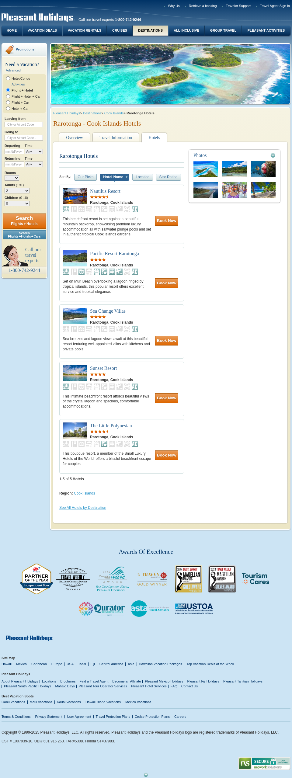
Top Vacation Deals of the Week (210, 664)
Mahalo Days (65, 686)
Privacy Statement (48, 716)
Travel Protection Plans (113, 716)
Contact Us (189, 686)
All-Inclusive (186, 30)
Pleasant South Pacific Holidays (27, 686)
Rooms (10, 173)
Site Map (8, 658)
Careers (180, 716)
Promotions (25, 49)
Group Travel (223, 30)
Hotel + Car (20, 108)
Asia (131, 664)
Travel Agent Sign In (275, 6)
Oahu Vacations (13, 702)
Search (24, 220)
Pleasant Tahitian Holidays (242, 681)
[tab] (234, 155)
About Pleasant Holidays (20, 681)
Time (29, 146)
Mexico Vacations (138, 702)
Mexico (21, 664)
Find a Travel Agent (93, 681)
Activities (18, 84)
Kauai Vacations (69, 702)
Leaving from (15, 118)
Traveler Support (238, 6)
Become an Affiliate (126, 681)
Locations (49, 681)
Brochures (67, 681)
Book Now (166, 220)
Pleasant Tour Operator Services (103, 686)
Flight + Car (20, 102)
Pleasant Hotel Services (149, 686)
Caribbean (39, 664)
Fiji (93, 664)
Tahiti (82, 664)
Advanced (13, 70)
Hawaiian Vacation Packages (160, 664)
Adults (14, 185)
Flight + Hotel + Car (26, 96)
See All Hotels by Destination (82, 507)
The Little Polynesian (111, 425)
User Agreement (79, 716)
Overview (74, 137)
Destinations (150, 30)
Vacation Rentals (84, 30)
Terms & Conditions (16, 716)
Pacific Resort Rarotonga (114, 253)
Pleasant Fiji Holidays (203, 681)
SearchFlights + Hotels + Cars (24, 234)
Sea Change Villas (108, 311)
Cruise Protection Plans (152, 716)
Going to (11, 132)
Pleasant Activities (266, 30)
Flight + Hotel (22, 90)
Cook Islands (114, 113)
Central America (111, 664)
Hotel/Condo (21, 78)
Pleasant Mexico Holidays (164, 681)
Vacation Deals (42, 30)
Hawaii (7, 664)
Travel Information (115, 137)
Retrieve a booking (203, 6)
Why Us (174, 6)
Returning (12, 158)
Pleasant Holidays (66, 113)
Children (16, 198)
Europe (56, 664)
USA (70, 664)
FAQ (174, 686)
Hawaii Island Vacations (103, 702)
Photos (200, 155)
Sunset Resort (103, 368)
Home (12, 30)
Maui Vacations (41, 702)
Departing (12, 146)
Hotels (154, 137)
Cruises (119, 30)
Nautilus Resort (105, 191)
